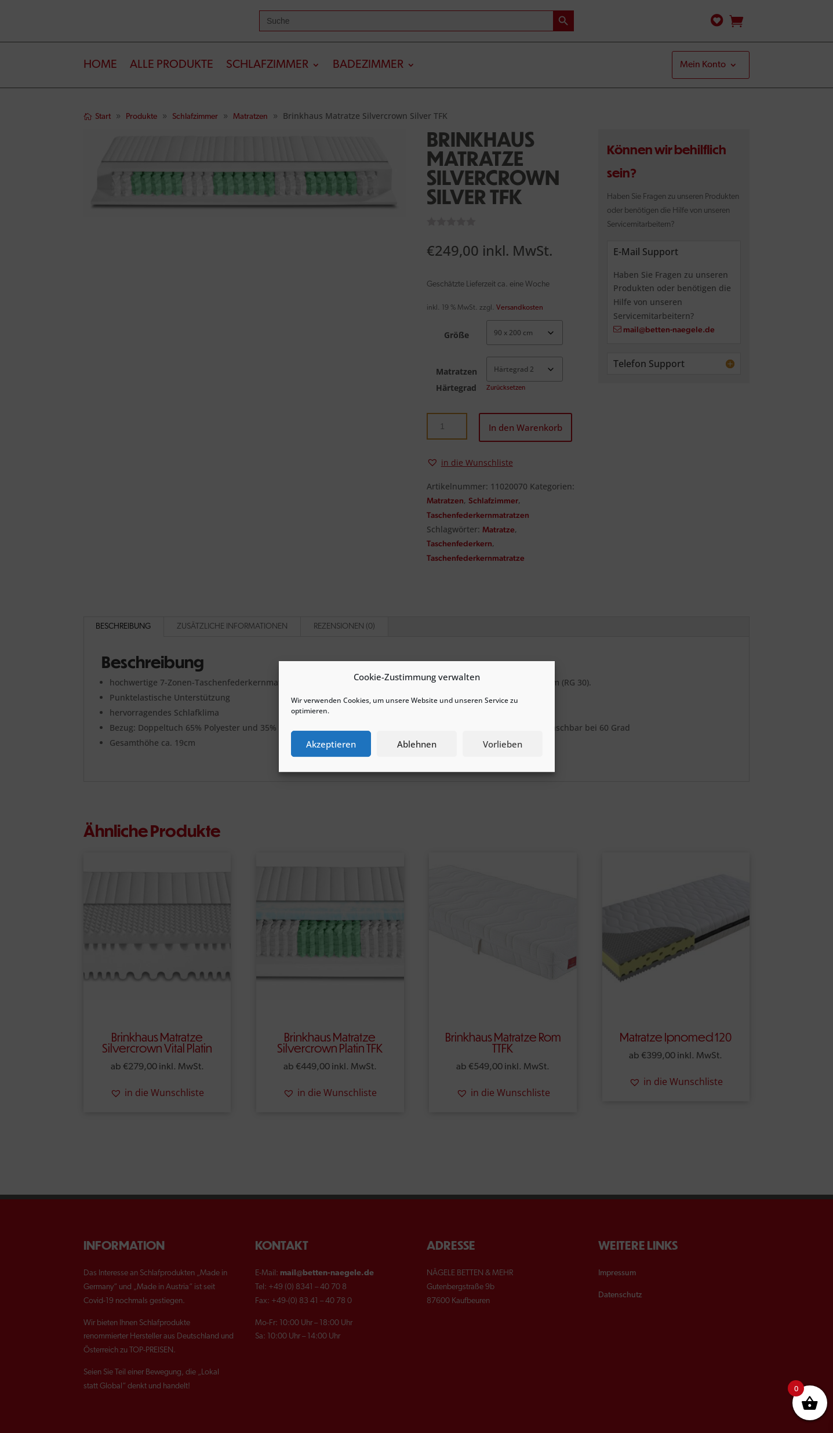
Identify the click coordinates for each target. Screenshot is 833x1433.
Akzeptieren (331, 744)
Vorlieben (502, 744)
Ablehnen (416, 744)
